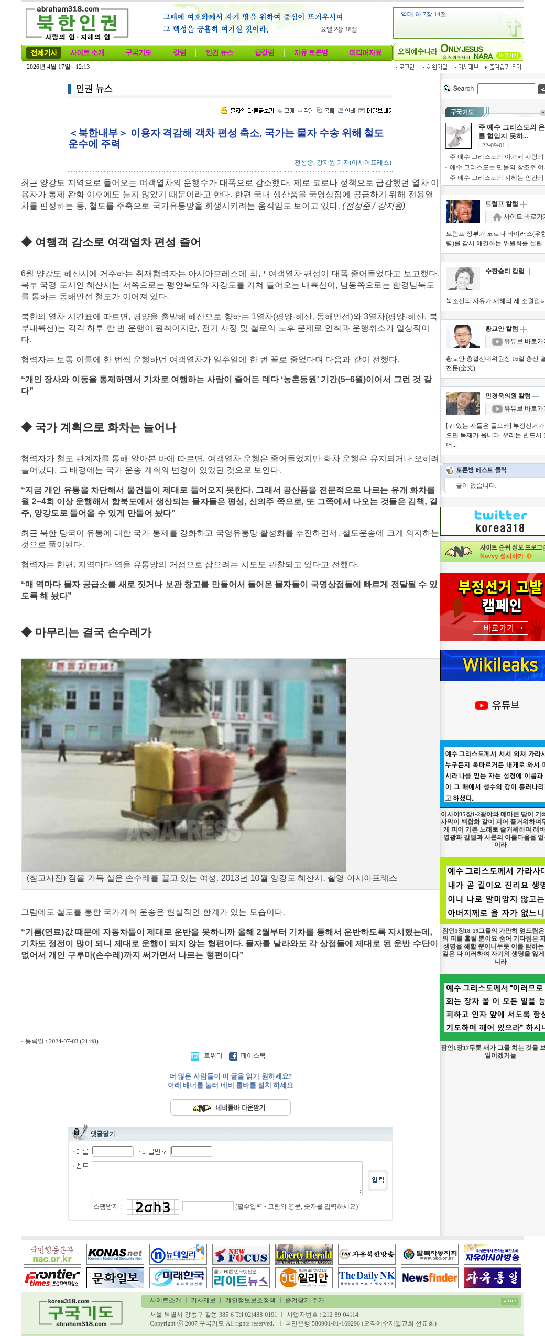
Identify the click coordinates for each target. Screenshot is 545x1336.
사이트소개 (165, 1300)
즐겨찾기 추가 (304, 1300)
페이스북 (247, 1055)
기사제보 (203, 1300)
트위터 (207, 1055)
